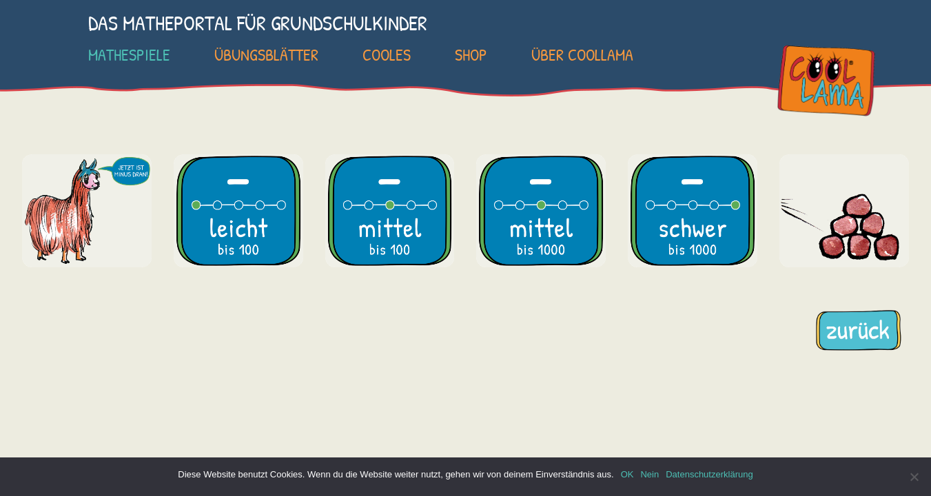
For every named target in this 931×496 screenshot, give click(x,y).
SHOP (471, 54)
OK (627, 474)
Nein (649, 474)
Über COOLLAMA (582, 54)
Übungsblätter (266, 54)
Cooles (386, 54)
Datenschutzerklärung (709, 474)
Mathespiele (129, 54)
